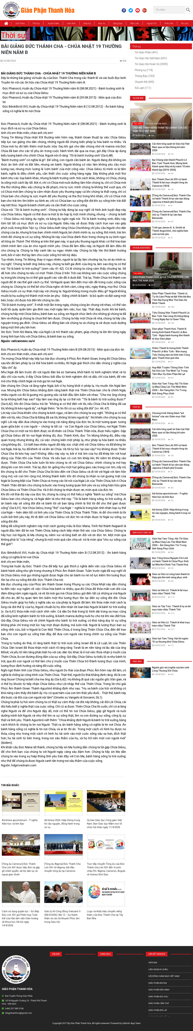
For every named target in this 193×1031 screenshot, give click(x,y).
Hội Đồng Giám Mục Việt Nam (163, 976)
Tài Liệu (184, 23)
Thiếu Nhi (168, 23)
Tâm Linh (134, 23)
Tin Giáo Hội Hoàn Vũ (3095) (151, 64)
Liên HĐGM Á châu (158, 969)
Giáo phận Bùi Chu (158, 996)
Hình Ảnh (71, 23)
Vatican (152, 962)
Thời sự (13, 35)
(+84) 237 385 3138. (14, 1008)
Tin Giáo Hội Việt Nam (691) (151, 58)
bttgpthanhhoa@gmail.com (18, 1013)
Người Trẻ (151, 23)
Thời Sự (36, 23)
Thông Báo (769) (145, 76)
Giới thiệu (20, 23)
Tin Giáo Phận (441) (146, 52)
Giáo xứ (87, 23)
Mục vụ (101, 23)
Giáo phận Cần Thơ (158, 1003)
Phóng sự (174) (144, 70)
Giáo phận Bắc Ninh (159, 989)
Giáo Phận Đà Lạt (157, 1010)
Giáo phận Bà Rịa (157, 983)
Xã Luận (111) (143, 87)
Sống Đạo (117, 23)
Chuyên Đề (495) (144, 81)
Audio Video (53, 23)
